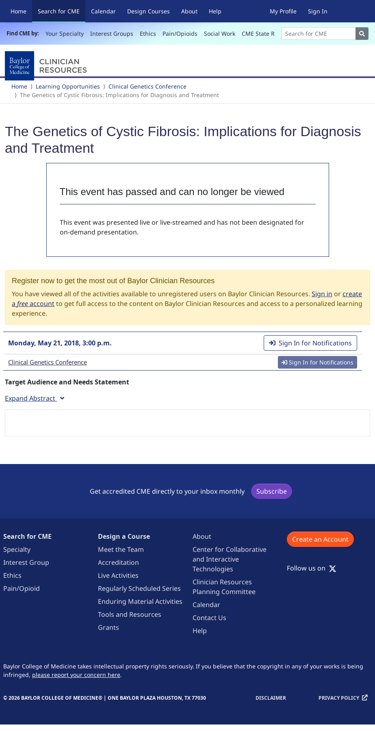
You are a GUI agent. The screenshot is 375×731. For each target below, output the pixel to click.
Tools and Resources (129, 614)
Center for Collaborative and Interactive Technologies (230, 559)
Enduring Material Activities (140, 601)
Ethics (148, 33)
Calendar (103, 11)
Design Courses (148, 11)
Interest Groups (111, 33)
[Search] (319, 33)
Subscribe (271, 491)
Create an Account (320, 539)
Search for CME (61, 11)
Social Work (219, 33)
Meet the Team (121, 549)
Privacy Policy (339, 697)
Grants (108, 627)
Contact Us (209, 617)
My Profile (283, 11)
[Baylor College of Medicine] (47, 65)
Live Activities (118, 575)
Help (215, 11)
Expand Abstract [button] (34, 398)
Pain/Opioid (21, 588)
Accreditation (118, 562)
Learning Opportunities (68, 86)
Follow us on (311, 568)
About (189, 11)
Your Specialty (65, 33)
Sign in (322, 293)
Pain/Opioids (180, 33)
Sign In (317, 11)
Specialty (16, 549)
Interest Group (26, 562)
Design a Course (124, 536)
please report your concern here (76, 675)
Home (18, 11)
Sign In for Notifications (310, 342)
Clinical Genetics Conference (147, 86)
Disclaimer (271, 697)
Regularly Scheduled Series (139, 588)
